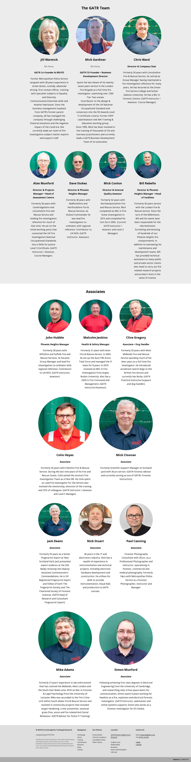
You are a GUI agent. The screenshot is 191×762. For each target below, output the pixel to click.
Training (80, 740)
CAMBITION (181, 759)
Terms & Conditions (99, 737)
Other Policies (97, 742)
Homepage (81, 735)
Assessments (81, 742)
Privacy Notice (97, 735)
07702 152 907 (144, 737)
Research (80, 745)
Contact (80, 750)
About (79, 737)
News (79, 747)
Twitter (138, 742)
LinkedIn (139, 745)
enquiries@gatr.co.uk (147, 735)
